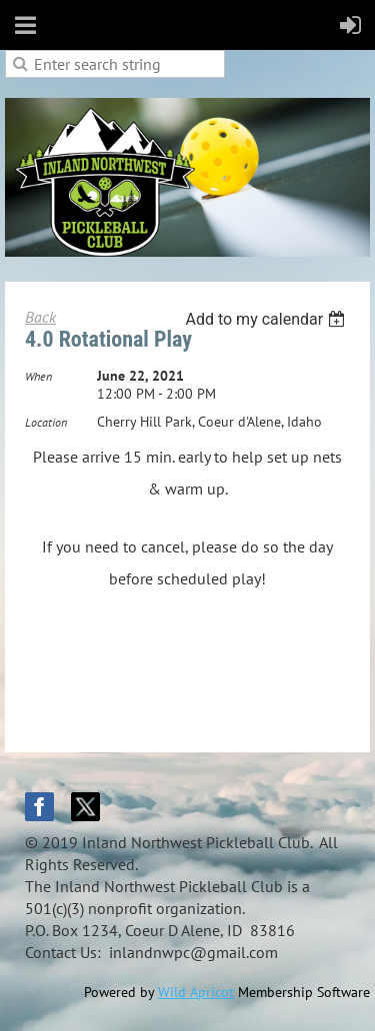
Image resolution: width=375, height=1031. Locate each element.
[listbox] (267, 319)
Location (46, 422)
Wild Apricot (196, 992)
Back (40, 317)
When (38, 376)
